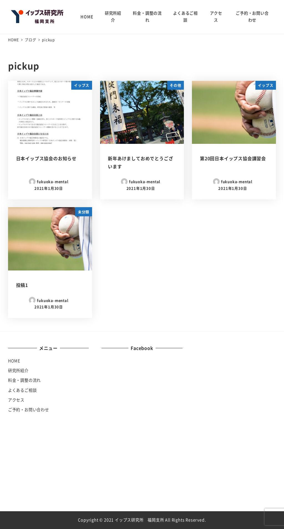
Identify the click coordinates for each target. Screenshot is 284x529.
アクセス (16, 400)
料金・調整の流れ (24, 380)
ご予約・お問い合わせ (28, 409)
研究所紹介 (18, 370)
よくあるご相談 (22, 390)
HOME (14, 360)
